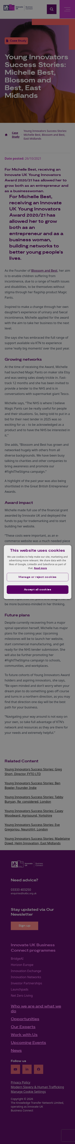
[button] (37, 577)
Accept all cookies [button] (37, 589)
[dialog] (37, 572)
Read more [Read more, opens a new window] (40, 568)
